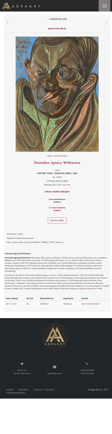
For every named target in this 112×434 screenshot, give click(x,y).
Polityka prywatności (15, 392)
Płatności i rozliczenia (44, 389)
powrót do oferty (57, 28)
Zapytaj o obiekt (57, 221)
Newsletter (23, 389)
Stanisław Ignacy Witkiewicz (57, 163)
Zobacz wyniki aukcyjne (57, 191)
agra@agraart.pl (54, 373)
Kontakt (9, 389)
